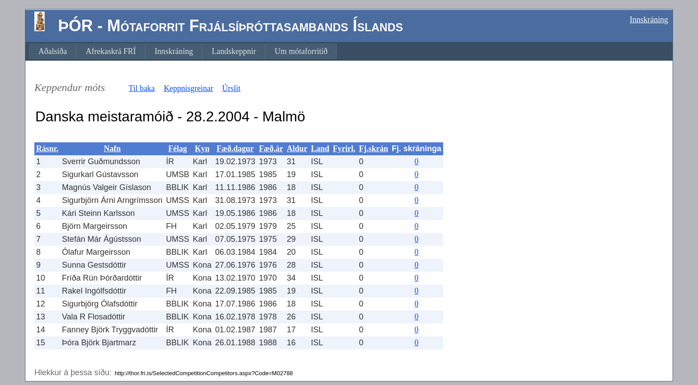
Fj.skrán (373, 148)
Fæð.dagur (235, 148)
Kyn (202, 148)
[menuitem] (52, 51)
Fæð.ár (271, 148)
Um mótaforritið (300, 51)
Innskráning (649, 19)
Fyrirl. (344, 148)
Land (320, 148)
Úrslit (231, 88)
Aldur (297, 148)
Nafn (112, 148)
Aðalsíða (52, 51)
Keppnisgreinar (188, 88)
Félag (177, 148)
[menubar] (183, 51)
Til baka (142, 88)
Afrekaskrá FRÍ (111, 51)
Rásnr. (47, 148)
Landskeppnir (234, 51)
